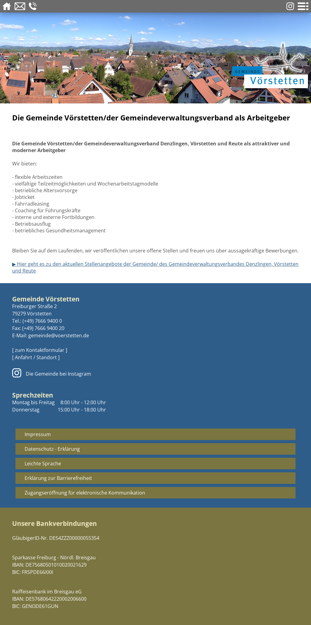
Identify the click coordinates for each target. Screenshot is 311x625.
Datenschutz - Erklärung (52, 449)
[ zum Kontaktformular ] (39, 350)
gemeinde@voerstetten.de (58, 335)
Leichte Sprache (43, 463)
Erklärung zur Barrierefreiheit (58, 478)
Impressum (38, 434)
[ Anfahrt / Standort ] (36, 357)
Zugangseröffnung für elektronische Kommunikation (85, 492)
